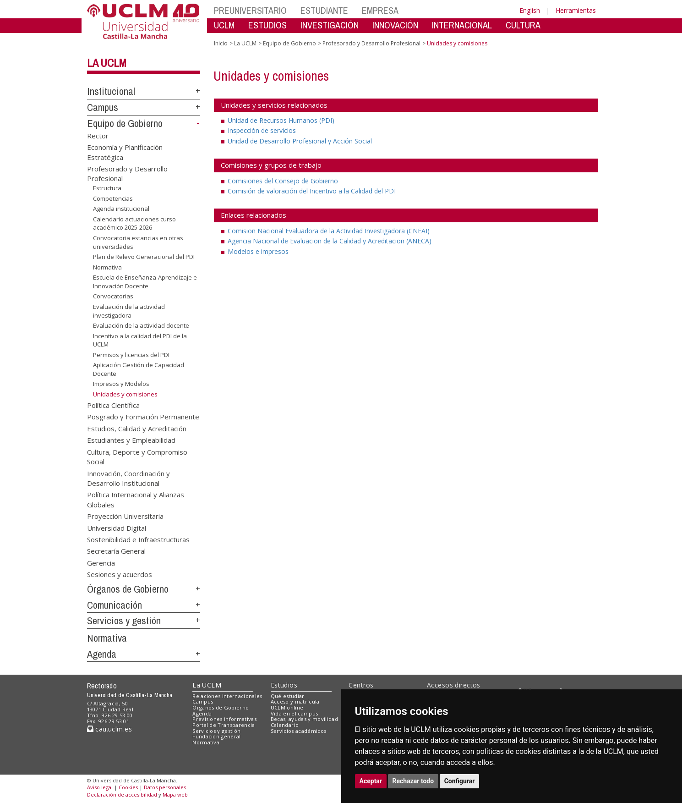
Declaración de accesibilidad (122, 794)
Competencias (113, 198)
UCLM (224, 25)
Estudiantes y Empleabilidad (131, 440)
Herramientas (576, 10)
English (529, 10)
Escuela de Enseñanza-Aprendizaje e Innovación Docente (145, 281)
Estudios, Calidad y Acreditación (136, 428)
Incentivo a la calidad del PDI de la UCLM (140, 340)
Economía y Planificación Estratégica (125, 152)
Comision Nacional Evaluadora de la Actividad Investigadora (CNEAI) (329, 230)
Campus (102, 107)
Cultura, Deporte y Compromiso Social (137, 456)
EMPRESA (380, 10)
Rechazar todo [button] (413, 781)
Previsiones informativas (224, 718)
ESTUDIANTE (324, 10)
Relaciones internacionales (227, 696)
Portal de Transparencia (223, 724)
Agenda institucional (121, 208)
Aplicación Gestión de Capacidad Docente (138, 369)
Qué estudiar (288, 696)
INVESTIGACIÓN (329, 25)
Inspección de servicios (262, 130)
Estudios (284, 685)
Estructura (107, 188)
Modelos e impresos (258, 251)
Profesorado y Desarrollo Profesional (371, 43)
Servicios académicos (299, 730)
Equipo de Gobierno (125, 123)
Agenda (101, 654)
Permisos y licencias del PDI (131, 355)
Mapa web (175, 794)
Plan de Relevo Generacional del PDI (144, 257)
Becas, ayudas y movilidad (304, 718)
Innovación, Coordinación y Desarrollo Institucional (128, 477)
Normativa (107, 267)
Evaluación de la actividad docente (141, 325)
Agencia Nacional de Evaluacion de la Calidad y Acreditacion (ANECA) (329, 240)
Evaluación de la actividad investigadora (129, 310)
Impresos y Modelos (121, 384)
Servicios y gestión (124, 620)
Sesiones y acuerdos (119, 574)
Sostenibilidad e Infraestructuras (138, 539)
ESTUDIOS (267, 25)
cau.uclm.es (109, 729)
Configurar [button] (459, 781)
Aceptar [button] (371, 781)
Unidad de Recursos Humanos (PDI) (281, 120)
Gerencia (101, 562)
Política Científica (113, 404)
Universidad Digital (116, 527)
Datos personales (165, 787)
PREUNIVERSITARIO (250, 10)
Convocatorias (113, 296)
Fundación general (216, 736)
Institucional (111, 91)
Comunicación (114, 605)
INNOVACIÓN (395, 25)
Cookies (128, 787)
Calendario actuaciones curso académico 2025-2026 (134, 223)
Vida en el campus (294, 713)
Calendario (285, 724)
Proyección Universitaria (125, 516)
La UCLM (106, 62)
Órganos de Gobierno (128, 589)
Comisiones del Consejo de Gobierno (283, 180)
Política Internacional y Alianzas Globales (135, 499)
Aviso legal (100, 787)
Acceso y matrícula (295, 701)
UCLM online (287, 707)
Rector (98, 135)
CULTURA (523, 25)
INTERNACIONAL (462, 25)
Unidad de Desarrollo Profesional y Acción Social (300, 141)
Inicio (221, 43)
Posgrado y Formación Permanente (143, 416)
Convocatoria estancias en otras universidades (138, 242)
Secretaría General (116, 551)
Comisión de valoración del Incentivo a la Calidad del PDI (312, 191)
